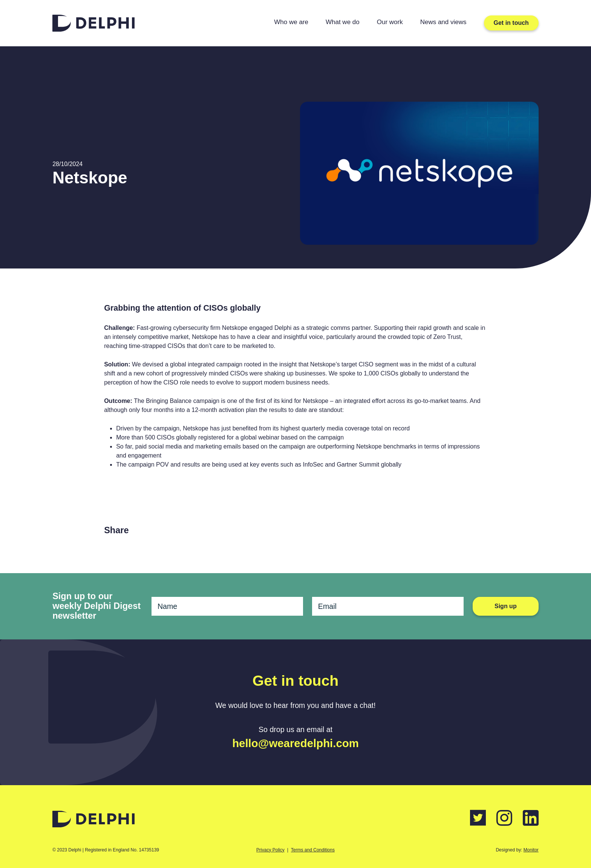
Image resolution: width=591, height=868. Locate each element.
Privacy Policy (270, 850)
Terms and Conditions (313, 850)
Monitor (531, 850)
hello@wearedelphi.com (295, 743)
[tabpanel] (419, 173)
